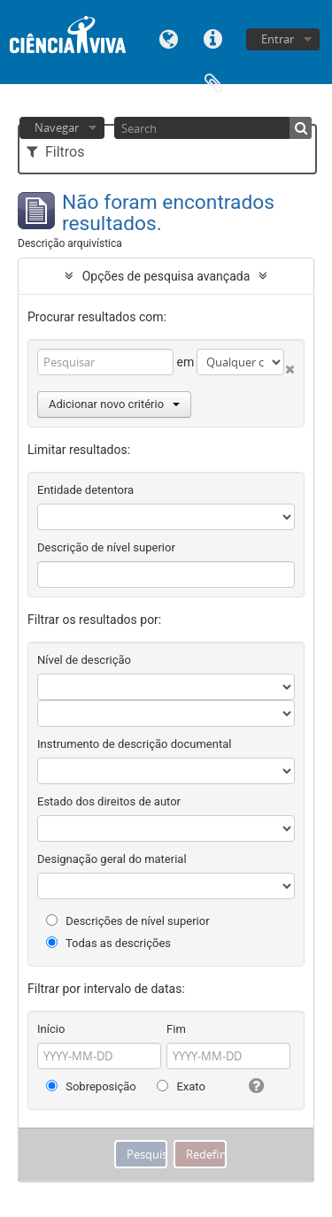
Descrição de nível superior (106, 547)
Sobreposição (91, 1086)
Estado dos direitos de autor (109, 801)
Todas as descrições (108, 943)
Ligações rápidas (213, 37)
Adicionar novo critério (114, 404)
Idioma (169, 37)
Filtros (55, 151)
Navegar (57, 127)
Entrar (277, 39)
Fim (176, 1029)
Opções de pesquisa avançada (166, 276)
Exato (181, 1086)
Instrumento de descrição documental (134, 744)
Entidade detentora (85, 490)
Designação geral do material (112, 859)
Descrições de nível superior (128, 921)
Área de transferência (213, 81)
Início (51, 1029)
